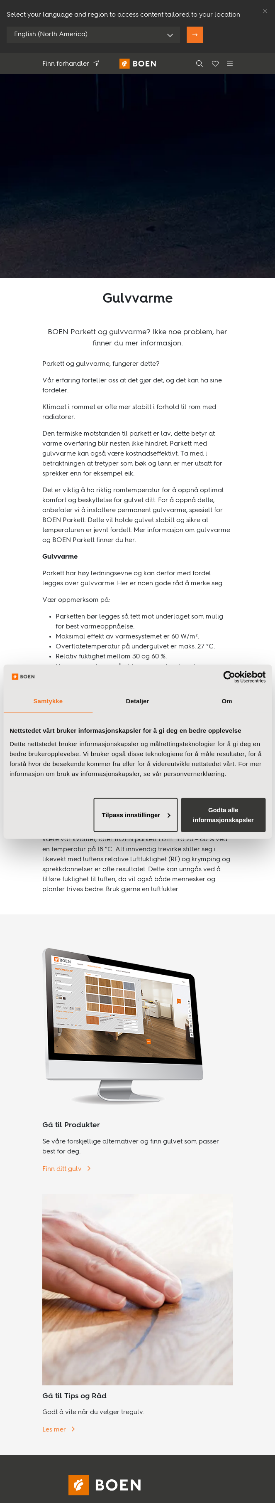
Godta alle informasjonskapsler (223, 814)
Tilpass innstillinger (136, 814)
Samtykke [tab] (48, 701)
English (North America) (51, 34)
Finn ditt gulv (62, 1169)
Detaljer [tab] (137, 701)
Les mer (55, 1430)
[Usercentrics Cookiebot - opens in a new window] (229, 677)
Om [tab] (227, 701)
